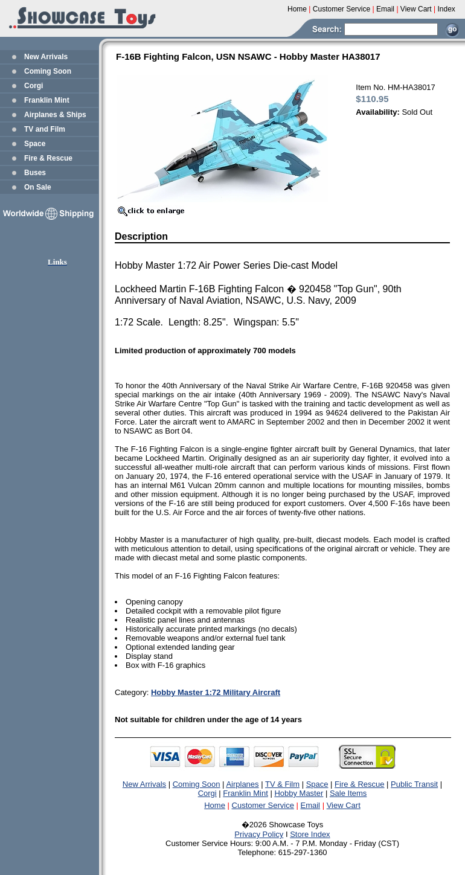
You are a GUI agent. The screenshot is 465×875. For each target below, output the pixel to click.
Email (311, 805)
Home (214, 805)
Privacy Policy (258, 834)
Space (34, 143)
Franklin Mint (46, 100)
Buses (35, 172)
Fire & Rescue (48, 158)
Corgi (33, 86)
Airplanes (242, 784)
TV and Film (44, 129)
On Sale (37, 187)
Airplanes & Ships (55, 115)
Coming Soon (47, 71)
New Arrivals (46, 57)
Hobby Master (298, 793)
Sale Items (348, 793)
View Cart (344, 805)
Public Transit (414, 784)
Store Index (310, 834)
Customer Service (263, 805)
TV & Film (282, 784)
